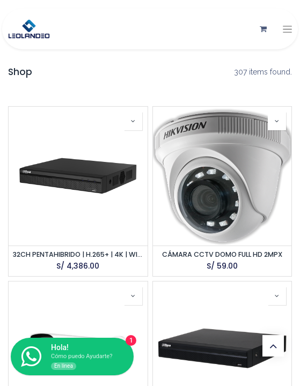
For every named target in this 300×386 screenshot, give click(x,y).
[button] (133, 121)
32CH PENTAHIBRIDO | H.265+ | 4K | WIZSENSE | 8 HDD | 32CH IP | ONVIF (78, 254)
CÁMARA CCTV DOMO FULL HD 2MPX (222, 254)
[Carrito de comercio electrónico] (263, 29)
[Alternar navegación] (287, 29)
